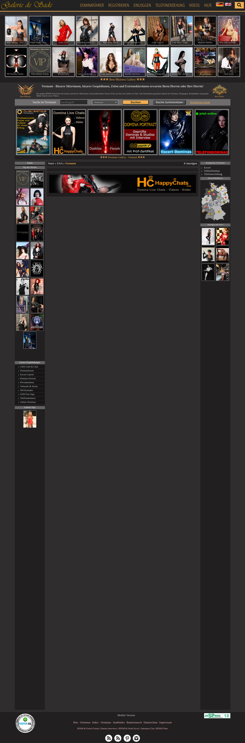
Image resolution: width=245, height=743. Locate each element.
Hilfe (208, 5)
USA (60, 163)
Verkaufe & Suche (29, 386)
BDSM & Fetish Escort (129, 728)
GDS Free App (27, 394)
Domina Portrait (28, 378)
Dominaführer (92, 5)
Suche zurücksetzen (169, 102)
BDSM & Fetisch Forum (88, 728)
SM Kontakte (26, 390)
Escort (207, 167)
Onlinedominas (212, 170)
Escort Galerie (27, 374)
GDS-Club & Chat (29, 366)
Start (51, 163)
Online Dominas (28, 402)
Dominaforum (27, 370)
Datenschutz (150, 722)
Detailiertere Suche (200, 102)
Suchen (135, 102)
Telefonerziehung (170, 5)
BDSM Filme (162, 728)
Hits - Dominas (81, 722)
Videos (194, 5)
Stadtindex (119, 722)
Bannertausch (134, 722)
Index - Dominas (101, 722)
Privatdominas (27, 382)
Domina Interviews (108, 728)
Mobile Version (126, 715)
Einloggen (142, 5)
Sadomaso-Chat (147, 728)
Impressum (165, 722)
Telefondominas (28, 398)
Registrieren (118, 5)
